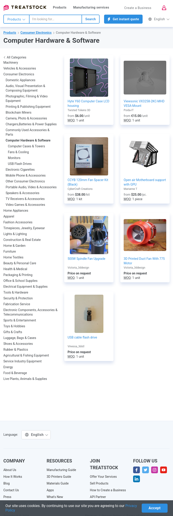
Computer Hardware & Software (78, 32)
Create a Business (137, 8)
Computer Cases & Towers (26, 146)
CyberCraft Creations (80, 189)
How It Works (12, 476)
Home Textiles (13, 257)
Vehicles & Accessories (19, 68)
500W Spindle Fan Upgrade (86, 258)
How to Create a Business (108, 490)
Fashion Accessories (17, 222)
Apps (50, 490)
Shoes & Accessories (18, 343)
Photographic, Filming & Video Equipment (27, 98)
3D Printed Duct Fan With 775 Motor (144, 261)
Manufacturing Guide (61, 470)
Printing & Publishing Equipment (28, 106)
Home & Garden (14, 245)
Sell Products (99, 483)
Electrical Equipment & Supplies (25, 286)
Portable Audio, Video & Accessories (31, 187)
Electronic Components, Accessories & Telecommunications (30, 312)
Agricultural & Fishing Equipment (26, 355)
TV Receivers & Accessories (25, 199)
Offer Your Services (103, 476)
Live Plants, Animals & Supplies (25, 379)
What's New (55, 497)
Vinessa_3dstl (76, 346)
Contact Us (11, 490)
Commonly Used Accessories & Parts (28, 132)
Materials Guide (58, 483)
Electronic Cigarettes (20, 169)
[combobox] (56, 19)
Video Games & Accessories (25, 204)
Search (90, 19)
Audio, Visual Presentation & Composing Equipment (25, 88)
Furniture (9, 251)
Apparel (8, 216)
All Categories (14, 57)
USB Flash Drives (20, 164)
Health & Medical (15, 269)
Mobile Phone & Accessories (26, 175)
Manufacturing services (91, 7)
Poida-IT (129, 110)
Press (7, 497)
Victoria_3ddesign (78, 267)
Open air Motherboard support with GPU (145, 182)
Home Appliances (15, 210)
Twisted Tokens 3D (79, 110)
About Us (9, 470)
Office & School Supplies (20, 281)
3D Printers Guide (59, 476)
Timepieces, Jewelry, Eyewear (24, 228)
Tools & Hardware (15, 292)
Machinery (10, 62)
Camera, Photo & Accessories (26, 118)
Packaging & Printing (17, 275)
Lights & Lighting (15, 234)
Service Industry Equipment (22, 361)
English (158, 19)
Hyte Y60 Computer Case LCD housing (88, 103)
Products (59, 7)
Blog (6, 483)
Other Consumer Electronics (25, 181)
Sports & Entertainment (19, 320)
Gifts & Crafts (12, 332)
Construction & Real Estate (22, 240)
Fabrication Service (16, 304)
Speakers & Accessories (22, 193)
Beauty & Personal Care (19, 263)
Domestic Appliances (20, 80)
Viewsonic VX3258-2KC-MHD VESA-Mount (144, 103)
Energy (8, 367)
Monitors (14, 158)
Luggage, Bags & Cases (19, 338)
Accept (155, 508)
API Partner (98, 497)
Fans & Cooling (18, 152)
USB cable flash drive (82, 337)
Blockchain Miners (18, 112)
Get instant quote (123, 19)
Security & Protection (18, 298)
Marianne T (130, 189)
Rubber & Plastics (15, 349)
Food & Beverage (15, 373)
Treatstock (24, 7)
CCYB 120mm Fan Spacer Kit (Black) (88, 182)
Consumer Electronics (36, 32)
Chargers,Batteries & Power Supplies (31, 124)
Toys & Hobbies (14, 326)
